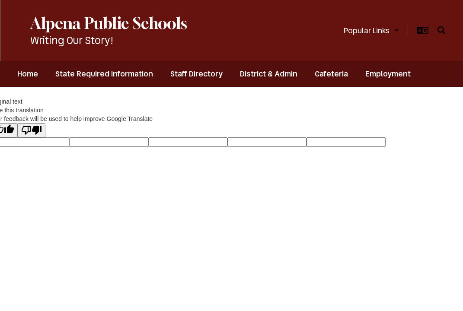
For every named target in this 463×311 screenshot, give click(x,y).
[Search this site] (441, 30)
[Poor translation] (31, 130)
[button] (371, 30)
